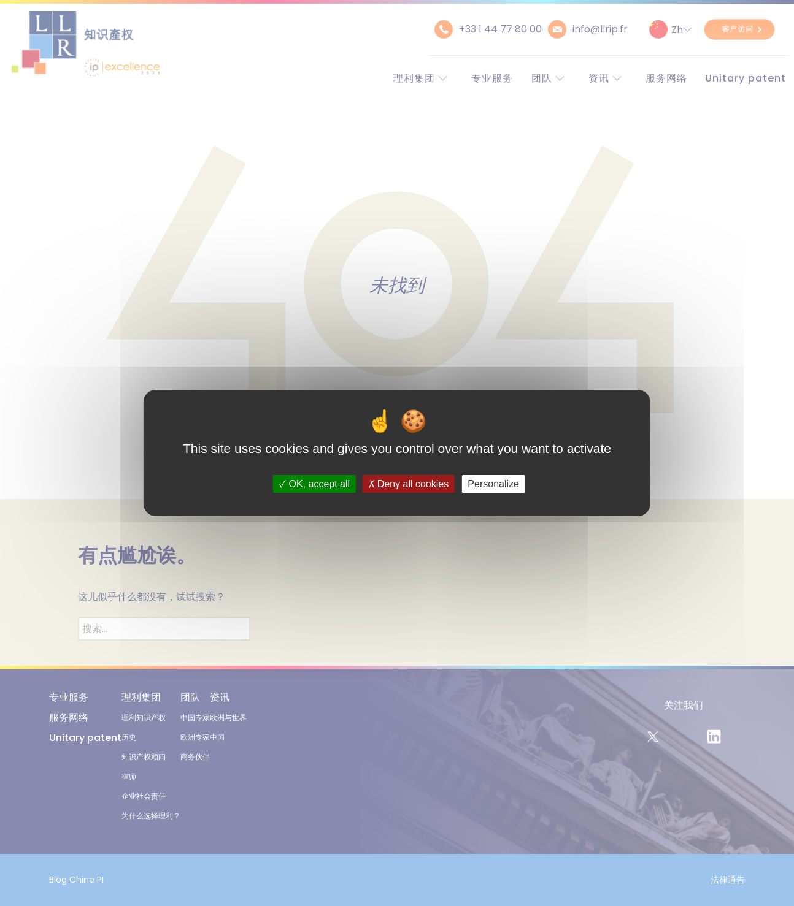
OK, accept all (314, 484)
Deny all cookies (409, 484)
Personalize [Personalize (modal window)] (493, 484)
